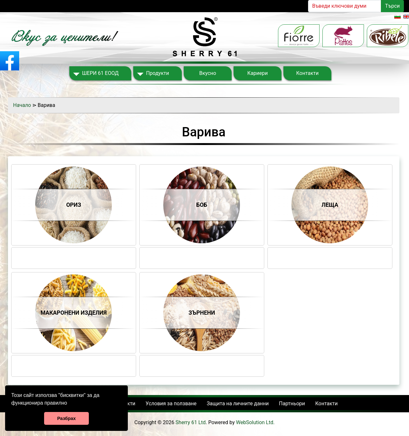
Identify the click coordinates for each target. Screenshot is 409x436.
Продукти (157, 73)
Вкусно (207, 73)
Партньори (292, 403)
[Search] (344, 6)
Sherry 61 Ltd (190, 422)
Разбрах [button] (66, 418)
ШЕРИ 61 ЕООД (100, 73)
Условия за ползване (171, 403)
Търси (392, 6)
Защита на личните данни (238, 403)
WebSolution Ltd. (255, 422)
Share (74, 252)
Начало (22, 105)
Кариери (257, 73)
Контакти (307, 73)
